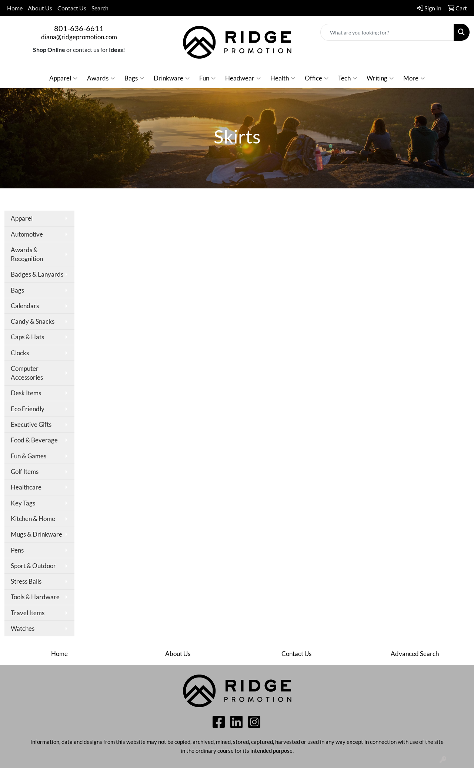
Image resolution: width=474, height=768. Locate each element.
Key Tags (23, 503)
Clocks (20, 353)
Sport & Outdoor (33, 566)
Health (282, 78)
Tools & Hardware (35, 597)
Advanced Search (415, 653)
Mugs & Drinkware (36, 534)
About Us (40, 7)
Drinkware (172, 78)
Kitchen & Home (33, 519)
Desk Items (26, 393)
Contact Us (71, 7)
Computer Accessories (27, 373)
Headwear (243, 78)
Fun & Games (28, 456)
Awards (101, 78)
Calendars (25, 306)
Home (15, 7)
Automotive (27, 234)
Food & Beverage (34, 440)
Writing (380, 78)
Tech (347, 78)
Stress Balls (26, 581)
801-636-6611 (79, 28)
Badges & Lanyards (37, 274)
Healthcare (26, 487)
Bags (134, 78)
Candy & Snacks (32, 321)
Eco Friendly (27, 409)
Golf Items (25, 471)
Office (316, 78)
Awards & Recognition (27, 254)
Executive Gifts (31, 424)
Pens (17, 550)
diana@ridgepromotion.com (79, 37)
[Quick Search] (387, 32)
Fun (207, 78)
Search (100, 7)
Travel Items (27, 613)
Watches (22, 628)
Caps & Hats (27, 337)
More (414, 78)
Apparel (63, 78)
